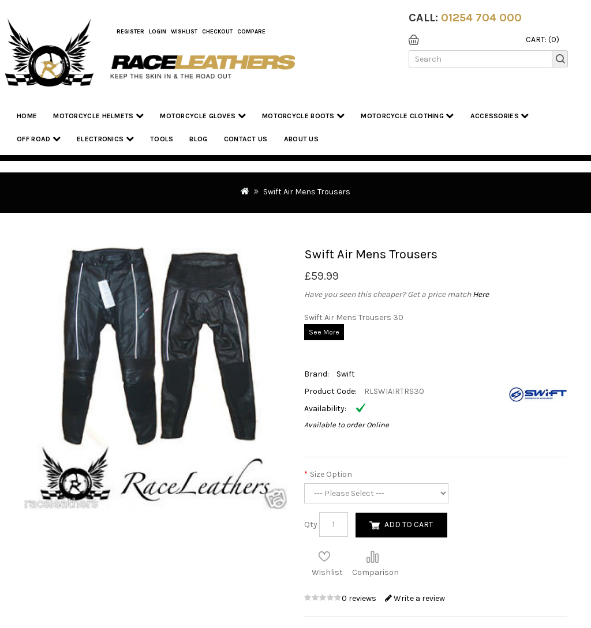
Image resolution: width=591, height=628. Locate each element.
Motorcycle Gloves (203, 115)
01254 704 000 (481, 17)
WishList (184, 31)
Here (481, 294)
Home (27, 116)
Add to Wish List (324, 556)
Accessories (499, 115)
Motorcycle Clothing (407, 115)
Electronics (105, 138)
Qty (310, 524)
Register (130, 31)
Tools (162, 139)
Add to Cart (408, 524)
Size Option (331, 474)
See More (324, 332)
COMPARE (251, 31)
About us (301, 139)
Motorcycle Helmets (98, 115)
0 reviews (360, 598)
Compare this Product (372, 556)
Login (157, 31)
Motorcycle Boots (303, 115)
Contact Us (246, 139)
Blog (198, 139)
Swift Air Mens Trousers (306, 192)
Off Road (39, 138)
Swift (345, 374)
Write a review (415, 598)
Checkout (217, 31)
